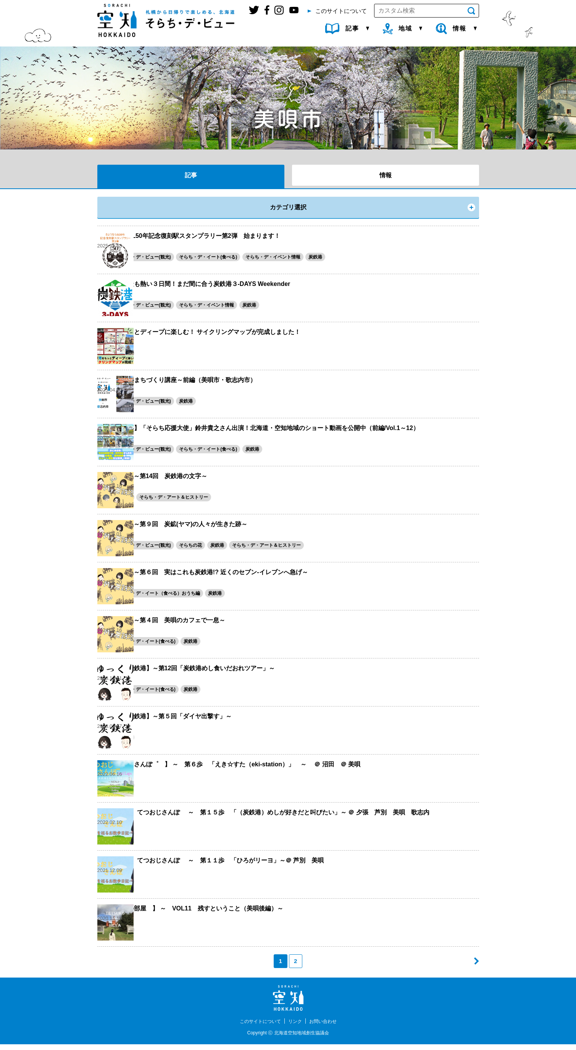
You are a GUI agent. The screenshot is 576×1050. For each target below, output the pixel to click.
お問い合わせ (327, 1027)
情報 (385, 175)
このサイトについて (257, 1027)
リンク (296, 1027)
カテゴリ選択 (288, 207)
